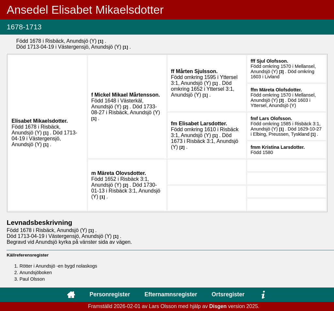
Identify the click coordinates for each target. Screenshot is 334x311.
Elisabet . (39, 121)
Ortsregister (228, 294)
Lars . (275, 118)
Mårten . (197, 71)
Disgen (217, 306)
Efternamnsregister (170, 294)
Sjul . (272, 61)
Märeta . (280, 89)
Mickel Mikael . (127, 95)
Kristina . (283, 147)
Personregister (109, 294)
